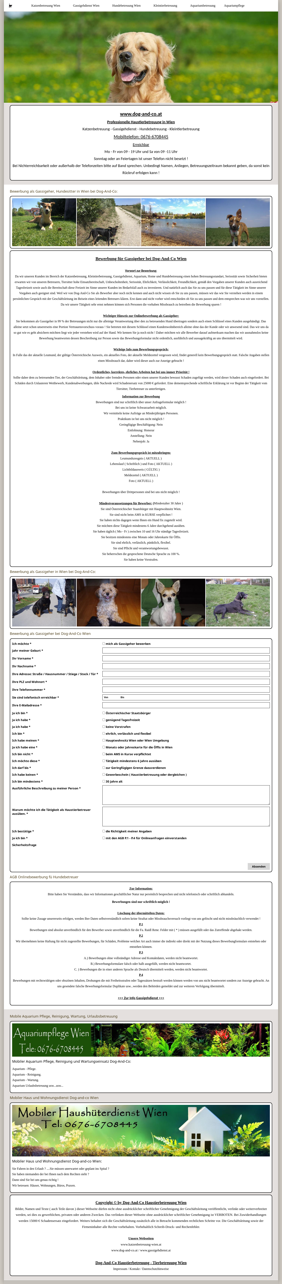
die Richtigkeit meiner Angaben (127, 831)
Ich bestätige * (23, 831)
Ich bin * (18, 733)
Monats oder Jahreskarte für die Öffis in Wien (137, 747)
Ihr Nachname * (24, 666)
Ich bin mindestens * (27, 781)
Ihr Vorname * (22, 658)
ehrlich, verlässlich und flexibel (126, 733)
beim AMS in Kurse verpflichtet (126, 754)
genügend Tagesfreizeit (121, 720)
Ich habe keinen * (25, 774)
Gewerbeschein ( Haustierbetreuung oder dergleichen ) (144, 774)
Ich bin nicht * (22, 754)
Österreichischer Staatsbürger (126, 713)
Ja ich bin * (20, 713)
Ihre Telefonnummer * (28, 690)
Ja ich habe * (21, 720)
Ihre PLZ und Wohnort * (29, 682)
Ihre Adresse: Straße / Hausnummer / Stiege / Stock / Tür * (55, 674)
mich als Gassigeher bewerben (126, 644)
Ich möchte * (21, 644)
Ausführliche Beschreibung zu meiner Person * (46, 788)
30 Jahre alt (112, 781)
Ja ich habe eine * (24, 747)
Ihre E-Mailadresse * (27, 705)
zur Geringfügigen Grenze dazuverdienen (134, 768)
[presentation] (132, 849)
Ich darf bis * (21, 768)
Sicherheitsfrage (24, 845)
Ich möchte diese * (26, 761)
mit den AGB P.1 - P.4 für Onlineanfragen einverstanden (144, 838)
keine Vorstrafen (116, 727)
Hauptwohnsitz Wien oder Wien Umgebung (135, 740)
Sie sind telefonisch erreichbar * (35, 697)
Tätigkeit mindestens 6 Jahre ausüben (132, 761)
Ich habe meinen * (25, 740)
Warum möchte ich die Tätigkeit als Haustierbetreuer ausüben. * (51, 812)
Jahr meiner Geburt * (27, 650)
